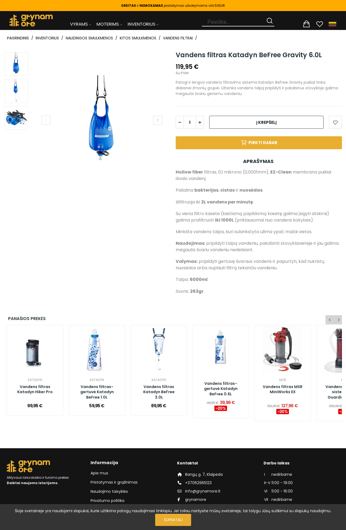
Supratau (173, 519)
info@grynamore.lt (203, 491)
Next (157, 120)
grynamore (195, 499)
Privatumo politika (107, 500)
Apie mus (99, 473)
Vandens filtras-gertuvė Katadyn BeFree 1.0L (97, 392)
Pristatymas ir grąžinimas (114, 482)
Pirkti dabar (259, 143)
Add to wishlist (335, 122)
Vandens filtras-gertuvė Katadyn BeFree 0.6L (221, 389)
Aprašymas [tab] (258, 161)
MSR (282, 380)
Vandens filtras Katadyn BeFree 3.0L (159, 392)
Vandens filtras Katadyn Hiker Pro (35, 389)
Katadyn (35, 380)
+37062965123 (198, 482)
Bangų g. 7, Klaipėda (204, 474)
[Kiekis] (190, 122)
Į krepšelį (266, 122)
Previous (46, 120)
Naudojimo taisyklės (109, 491)
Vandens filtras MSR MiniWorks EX (282, 389)
